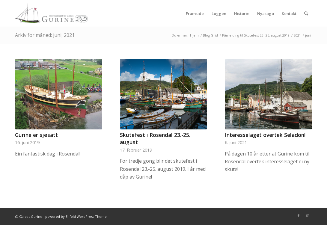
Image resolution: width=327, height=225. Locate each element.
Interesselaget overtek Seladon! (265, 134)
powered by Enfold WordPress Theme (76, 216)
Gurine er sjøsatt (36, 134)
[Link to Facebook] (298, 215)
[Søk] (306, 13)
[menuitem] (195, 13)
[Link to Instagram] (307, 215)
